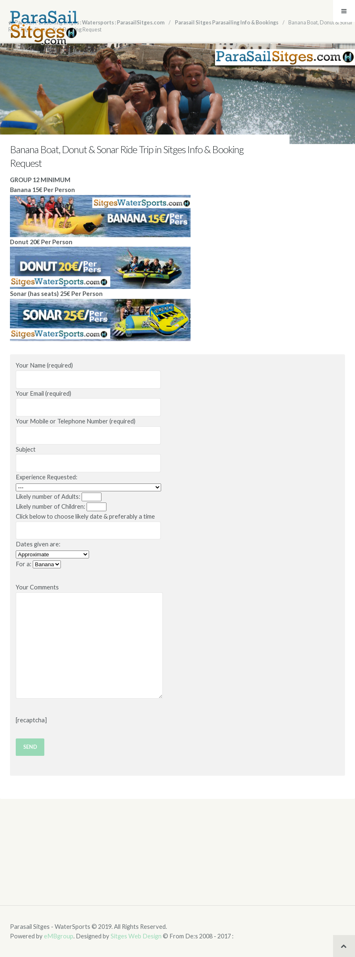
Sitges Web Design (136, 936)
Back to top (344, 946)
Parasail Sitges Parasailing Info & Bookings (226, 22)
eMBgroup (58, 936)
